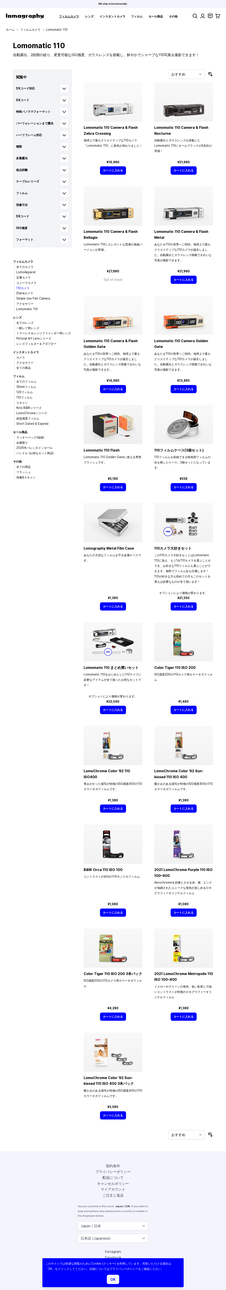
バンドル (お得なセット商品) (35, 453)
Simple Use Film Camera (33, 298)
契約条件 (113, 1166)
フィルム (137, 16)
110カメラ (23, 288)
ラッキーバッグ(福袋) (30, 437)
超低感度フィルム (27, 418)
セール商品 (156, 16)
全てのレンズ (25, 322)
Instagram (113, 1251)
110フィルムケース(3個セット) (179, 450)
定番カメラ (23, 277)
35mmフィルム (26, 387)
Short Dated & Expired (32, 423)
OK (113, 1279)
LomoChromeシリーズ (31, 413)
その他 (173, 16)
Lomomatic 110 (27, 309)
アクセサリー (25, 303)
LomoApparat (26, 272)
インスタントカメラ (112, 16)
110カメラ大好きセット (173, 548)
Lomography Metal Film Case (109, 548)
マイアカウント (113, 1189)
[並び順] (186, 74)
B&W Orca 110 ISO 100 (103, 869)
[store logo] (25, 16)
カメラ (20, 357)
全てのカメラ (25, 267)
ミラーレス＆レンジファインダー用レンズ (43, 333)
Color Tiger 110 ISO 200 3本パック (113, 973)
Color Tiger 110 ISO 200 (175, 667)
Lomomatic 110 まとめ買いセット (111, 667)
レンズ (89, 16)
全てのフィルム (26, 381)
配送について (113, 1177)
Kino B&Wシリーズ (28, 408)
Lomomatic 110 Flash (102, 450)
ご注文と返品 (113, 1195)
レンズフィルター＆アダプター (36, 343)
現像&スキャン (26, 477)
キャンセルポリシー (113, 1183)
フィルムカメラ (69, 16)
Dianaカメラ (24, 293)
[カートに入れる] (113, 170)
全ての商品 (23, 368)
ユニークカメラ (26, 283)
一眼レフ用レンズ (27, 328)
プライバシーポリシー (113, 1171)
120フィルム (24, 392)
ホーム (10, 29)
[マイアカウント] (202, 16)
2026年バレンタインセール (34, 448)
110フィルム (24, 397)
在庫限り (22, 442)
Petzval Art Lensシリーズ (33, 338)
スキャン (22, 402)
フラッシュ (23, 472)
